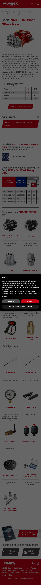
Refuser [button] (11, 301)
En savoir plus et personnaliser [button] (20, 306)
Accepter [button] (30, 301)
